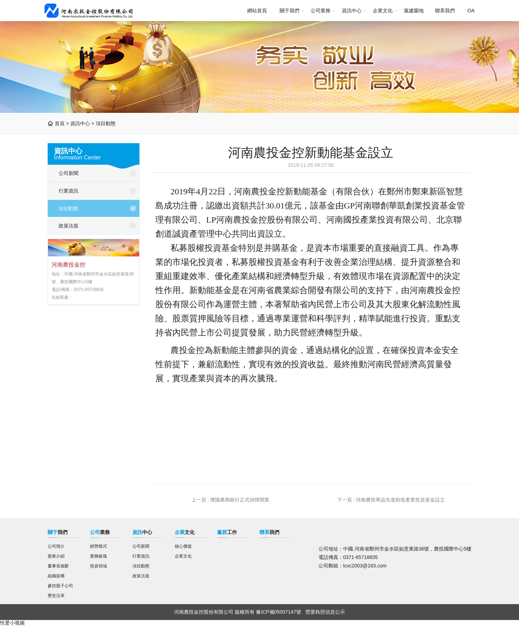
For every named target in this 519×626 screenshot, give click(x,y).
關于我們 (289, 10)
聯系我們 (445, 10)
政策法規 (68, 226)
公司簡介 (56, 546)
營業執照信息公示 (325, 612)
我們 (57, 532)
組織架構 (56, 575)
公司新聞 (68, 173)
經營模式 (98, 546)
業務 (100, 532)
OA (471, 10)
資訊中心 (352, 10)
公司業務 (320, 10)
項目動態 (105, 123)
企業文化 (383, 10)
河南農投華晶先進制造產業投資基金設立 (400, 500)
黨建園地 (414, 10)
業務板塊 (98, 556)
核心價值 (183, 546)
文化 (185, 532)
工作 (227, 532)
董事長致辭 (58, 566)
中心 (142, 532)
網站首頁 (257, 10)
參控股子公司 (60, 585)
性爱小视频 (12, 623)
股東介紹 (56, 556)
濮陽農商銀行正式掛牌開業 (239, 500)
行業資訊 (68, 191)
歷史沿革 (56, 595)
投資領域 (98, 566)
